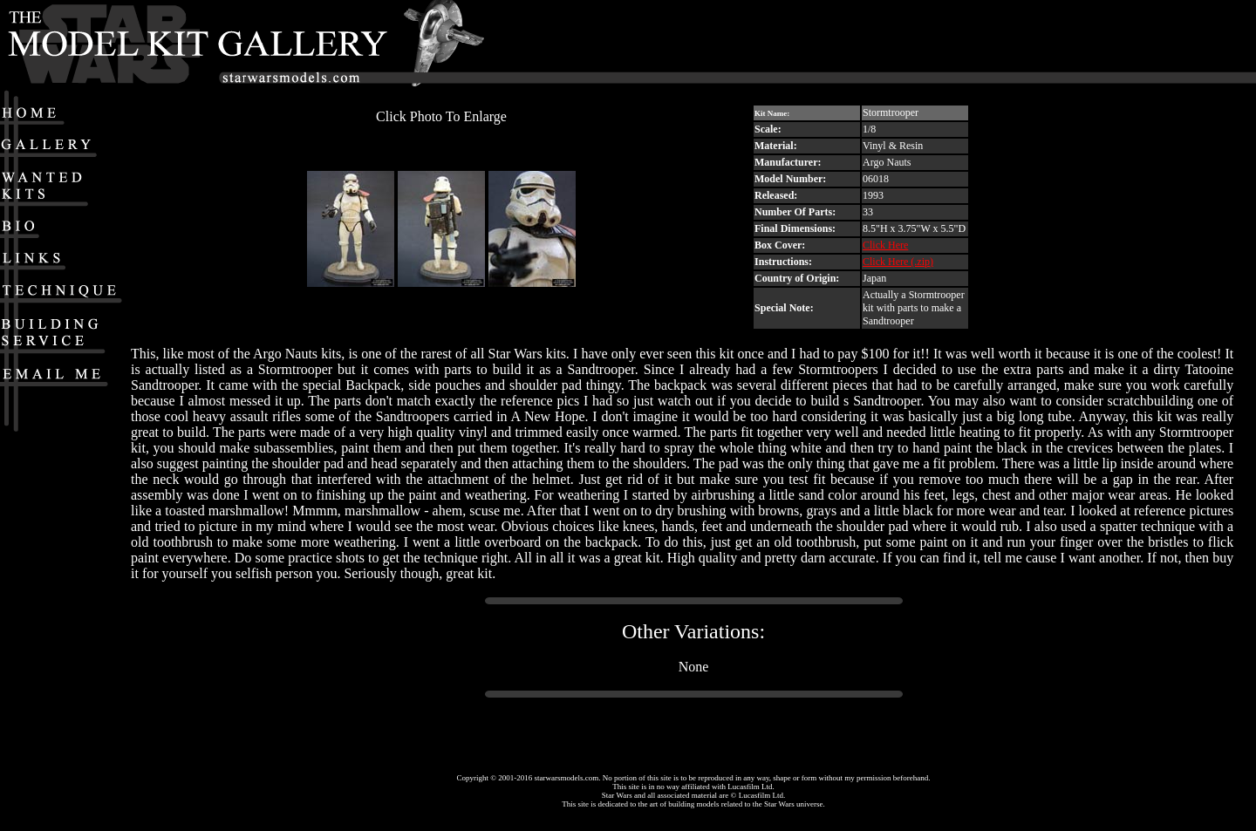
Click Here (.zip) (898, 261)
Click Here (885, 245)
